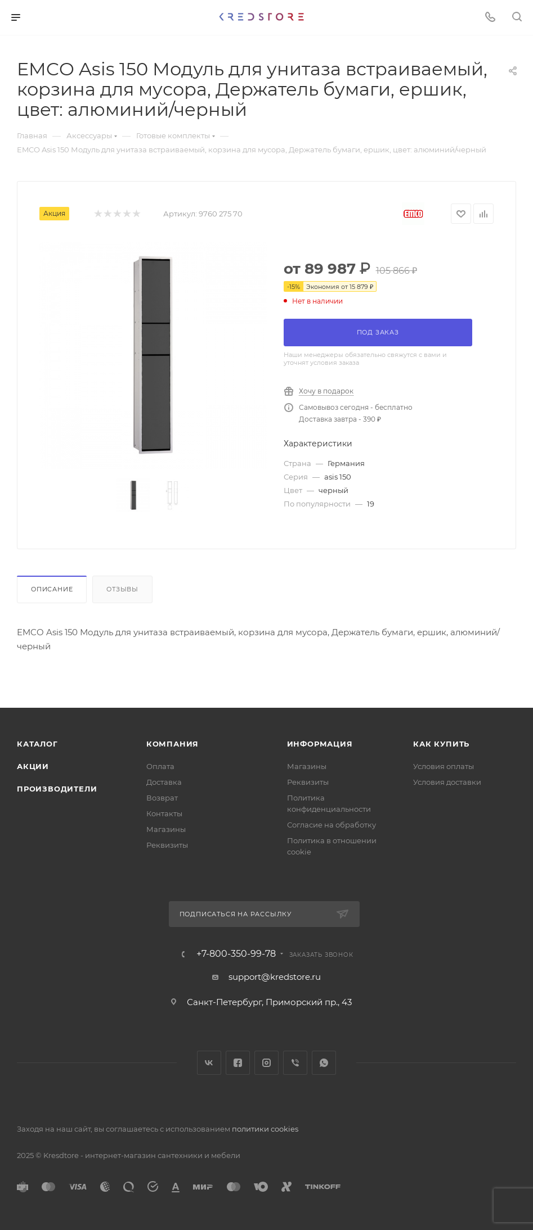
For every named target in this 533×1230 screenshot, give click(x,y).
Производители (57, 788)
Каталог (37, 743)
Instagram (266, 1063)
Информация (320, 743)
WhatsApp (324, 1063)
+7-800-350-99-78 (236, 953)
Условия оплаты (443, 766)
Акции (33, 766)
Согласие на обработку (331, 824)
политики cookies (265, 1128)
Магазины (166, 829)
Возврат (162, 797)
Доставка (164, 781)
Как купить (441, 743)
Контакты (164, 813)
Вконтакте (209, 1063)
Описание (52, 589)
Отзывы (122, 589)
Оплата (160, 766)
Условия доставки (447, 781)
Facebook (238, 1063)
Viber (295, 1063)
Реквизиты (167, 844)
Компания (172, 743)
